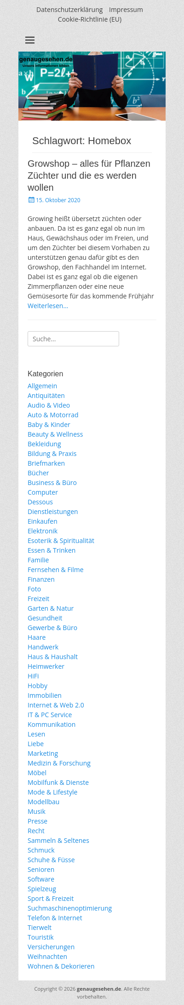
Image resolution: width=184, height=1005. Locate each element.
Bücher (38, 472)
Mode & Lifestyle (52, 792)
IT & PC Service (50, 714)
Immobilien (45, 695)
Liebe (36, 743)
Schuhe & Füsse (51, 859)
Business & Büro (52, 482)
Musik (37, 811)
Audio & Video (49, 405)
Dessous (40, 501)
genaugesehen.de (99, 988)
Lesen (36, 734)
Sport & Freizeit (51, 898)
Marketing (43, 753)
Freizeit (38, 598)
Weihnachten (47, 956)
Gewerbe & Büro (52, 627)
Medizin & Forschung (59, 763)
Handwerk (43, 647)
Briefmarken (46, 463)
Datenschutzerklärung (69, 9)
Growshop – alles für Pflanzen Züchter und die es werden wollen (89, 175)
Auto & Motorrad (53, 414)
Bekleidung (44, 443)
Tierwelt (40, 927)
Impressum (126, 9)
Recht (36, 830)
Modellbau (43, 801)
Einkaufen (43, 521)
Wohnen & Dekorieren (61, 966)
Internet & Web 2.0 (56, 705)
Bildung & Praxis (52, 453)
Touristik (41, 937)
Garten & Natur (51, 608)
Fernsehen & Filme (56, 569)
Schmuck (41, 850)
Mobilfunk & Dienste (58, 782)
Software (41, 879)
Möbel (37, 772)
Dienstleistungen (53, 511)
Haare (37, 637)
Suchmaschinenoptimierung (70, 908)
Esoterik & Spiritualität (61, 540)
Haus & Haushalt (53, 656)
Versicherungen (51, 946)
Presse (37, 821)
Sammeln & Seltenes (58, 840)
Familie (38, 559)
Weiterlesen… (48, 305)
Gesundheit (45, 618)
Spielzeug (42, 888)
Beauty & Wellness (55, 434)
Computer (43, 492)
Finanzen (41, 579)
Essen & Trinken (51, 550)
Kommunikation (51, 724)
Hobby (37, 685)
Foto (34, 588)
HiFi (33, 676)
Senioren (41, 869)
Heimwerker (46, 666)
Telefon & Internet (55, 917)
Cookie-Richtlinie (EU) (89, 19)
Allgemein (42, 385)
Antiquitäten (46, 395)
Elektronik (43, 530)
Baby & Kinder (49, 424)
